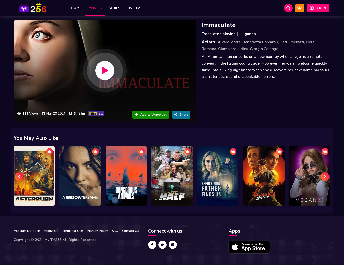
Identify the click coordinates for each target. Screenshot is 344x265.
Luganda (248, 33)
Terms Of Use (72, 231)
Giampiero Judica (233, 48)
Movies (95, 8)
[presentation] (19, 176)
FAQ (115, 231)
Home (76, 8)
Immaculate (219, 25)
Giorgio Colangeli (265, 48)
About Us (51, 231)
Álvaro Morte (229, 42)
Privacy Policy (97, 231)
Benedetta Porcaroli (260, 42)
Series (114, 8)
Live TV (133, 8)
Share (181, 114)
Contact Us (130, 231)
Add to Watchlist (150, 114)
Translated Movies (219, 33)
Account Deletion (27, 231)
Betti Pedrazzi (292, 42)
